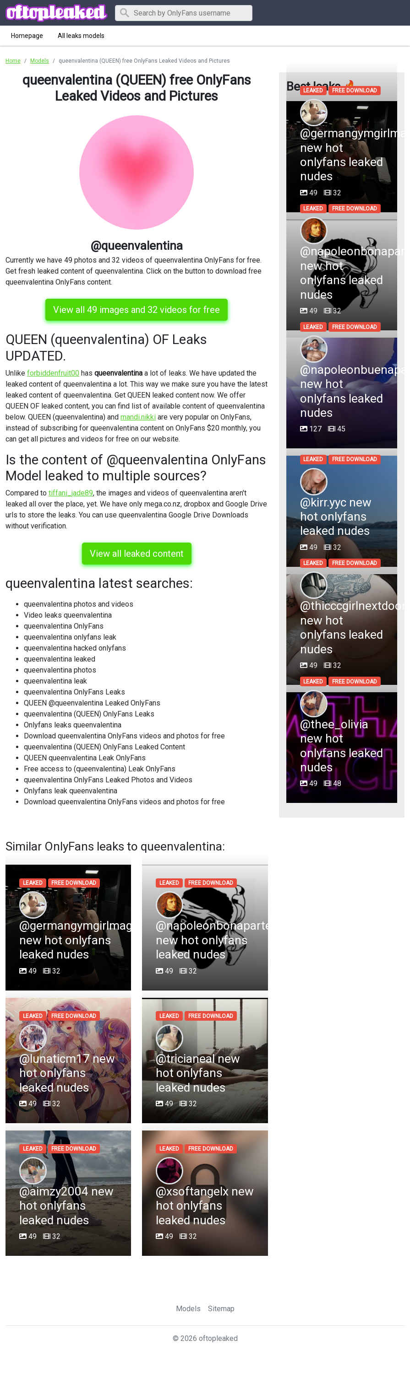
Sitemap (221, 1308)
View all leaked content (137, 553)
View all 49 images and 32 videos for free (136, 309)
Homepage (27, 35)
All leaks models (81, 35)
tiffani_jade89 (71, 493)
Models (188, 1308)
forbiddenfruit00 (53, 373)
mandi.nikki (138, 417)
